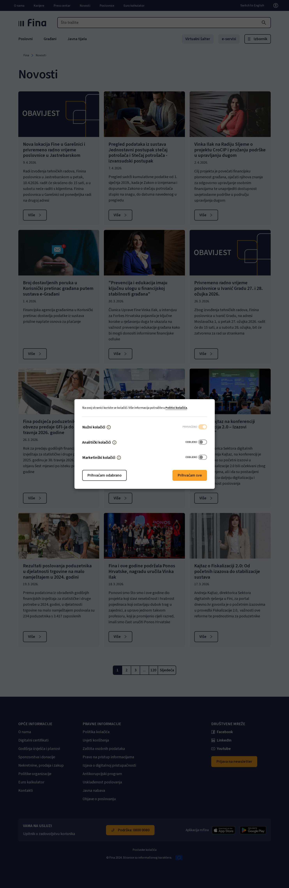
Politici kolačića (176, 408)
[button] (109, 427)
